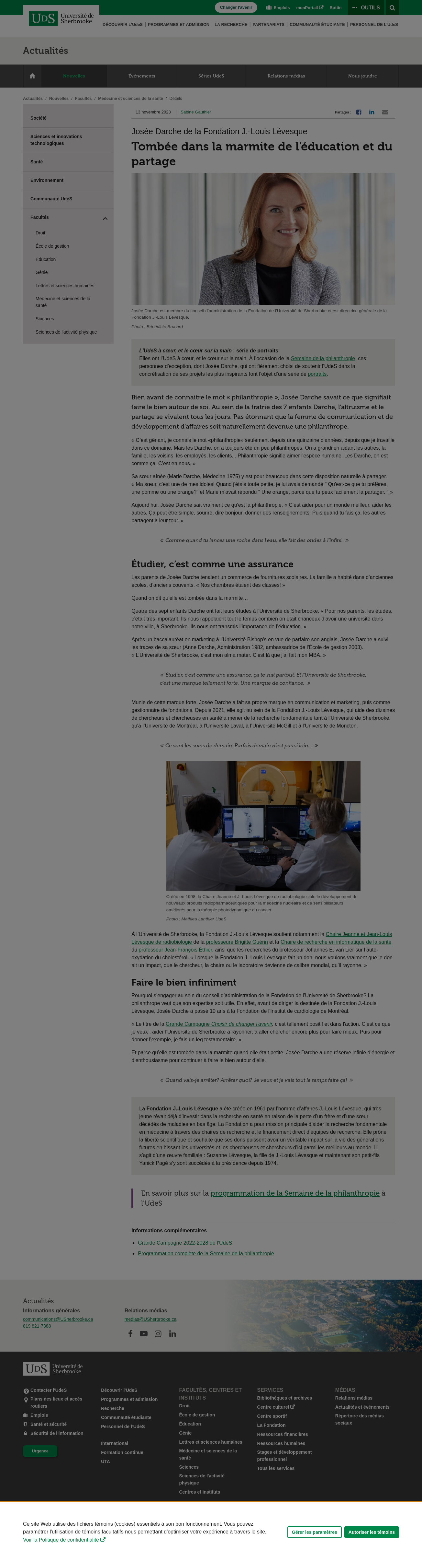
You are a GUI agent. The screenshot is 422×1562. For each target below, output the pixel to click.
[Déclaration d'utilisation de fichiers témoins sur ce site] (211, 1532)
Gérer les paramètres (314, 1532)
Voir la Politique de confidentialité (61, 1540)
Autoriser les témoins (372, 1532)
